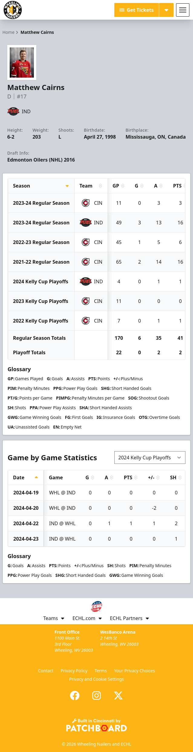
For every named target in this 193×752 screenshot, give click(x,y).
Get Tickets (136, 10)
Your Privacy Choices (134, 670)
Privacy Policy (74, 670)
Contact (46, 670)
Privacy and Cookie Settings (96, 679)
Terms (101, 670)
